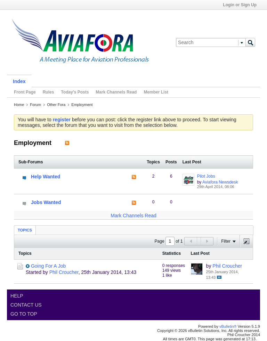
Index (19, 81)
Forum (35, 105)
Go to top (23, 314)
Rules (48, 92)
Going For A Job (48, 266)
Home (19, 105)
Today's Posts (75, 92)
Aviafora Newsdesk (220, 182)
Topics (25, 230)
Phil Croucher (64, 272)
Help (16, 296)
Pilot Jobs (206, 176)
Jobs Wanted (46, 202)
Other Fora (56, 105)
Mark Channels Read (116, 92)
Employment (81, 105)
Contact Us (26, 305)
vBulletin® (228, 326)
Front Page (25, 92)
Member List (156, 92)
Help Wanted (45, 176)
